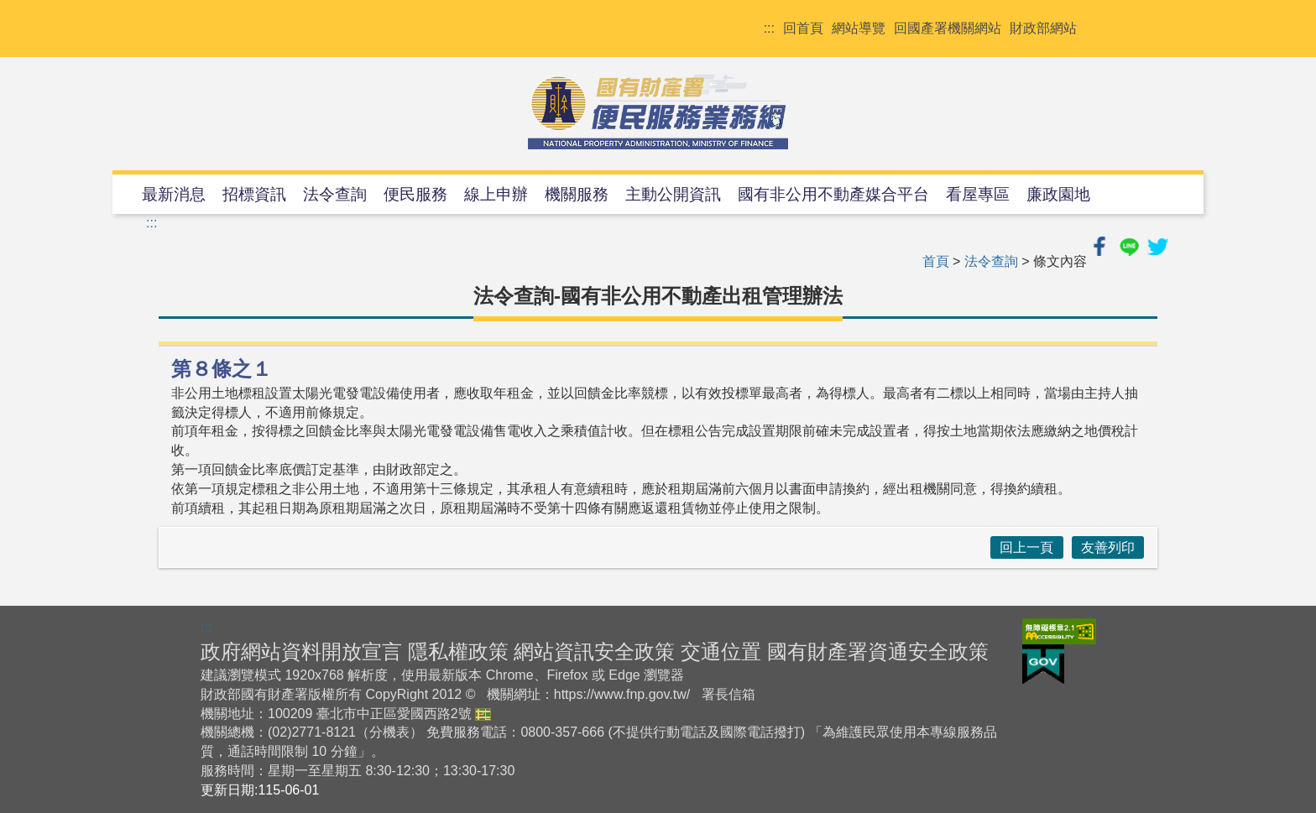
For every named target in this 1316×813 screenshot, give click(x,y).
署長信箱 (728, 694)
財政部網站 (1043, 28)
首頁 (935, 261)
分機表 (389, 732)
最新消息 (174, 194)
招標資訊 (254, 194)
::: (769, 28)
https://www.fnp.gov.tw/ (622, 694)
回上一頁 (1026, 547)
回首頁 (803, 28)
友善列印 (1108, 547)
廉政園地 (1058, 194)
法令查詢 (335, 194)
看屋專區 (978, 194)
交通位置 (721, 651)
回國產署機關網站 (947, 28)
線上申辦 (496, 194)
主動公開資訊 (673, 194)
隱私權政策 (458, 651)
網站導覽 (858, 28)
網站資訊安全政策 (594, 651)
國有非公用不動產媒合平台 (833, 194)
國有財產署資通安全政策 (878, 651)
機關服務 (576, 194)
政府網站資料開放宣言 (301, 651)
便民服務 (415, 194)
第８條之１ (221, 368)
